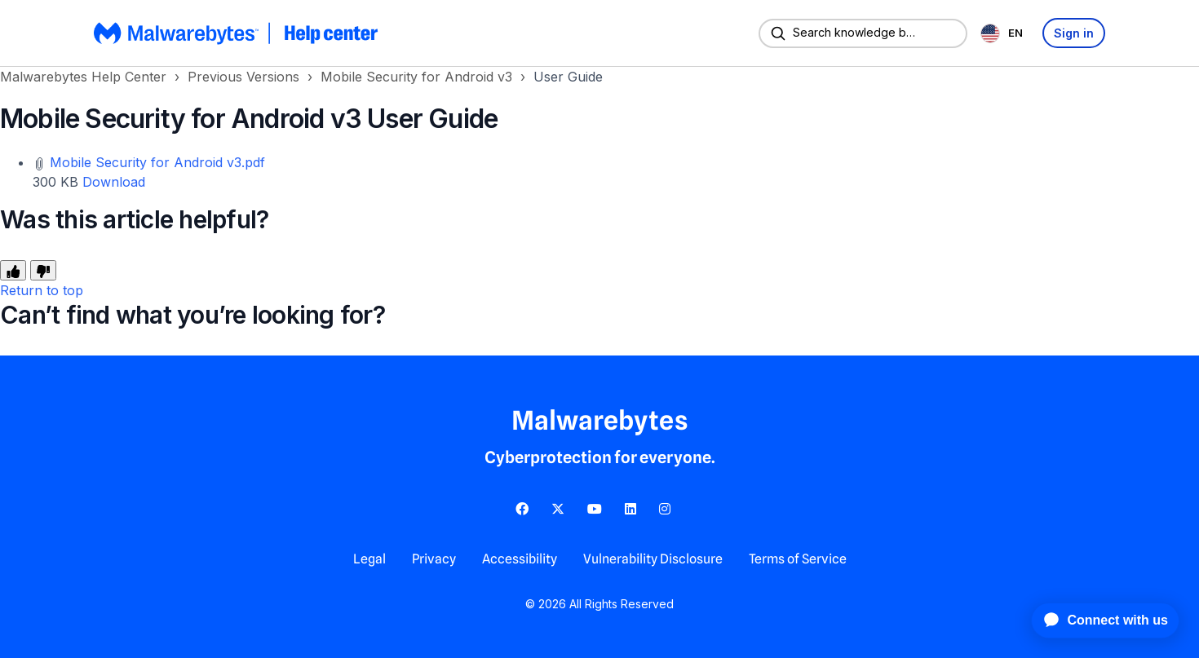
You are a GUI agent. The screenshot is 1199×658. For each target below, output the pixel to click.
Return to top (41, 290)
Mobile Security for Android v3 (416, 76)
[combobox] (1004, 33)
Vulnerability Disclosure (653, 559)
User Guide (568, 76)
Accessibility (519, 559)
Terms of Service (798, 559)
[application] (1096, 620)
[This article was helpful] (13, 270)
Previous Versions (243, 76)
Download (113, 182)
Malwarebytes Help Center (83, 76)
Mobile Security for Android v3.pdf (157, 162)
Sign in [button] (1074, 33)
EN (1001, 33)
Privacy (434, 559)
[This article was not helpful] (43, 270)
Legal (369, 559)
